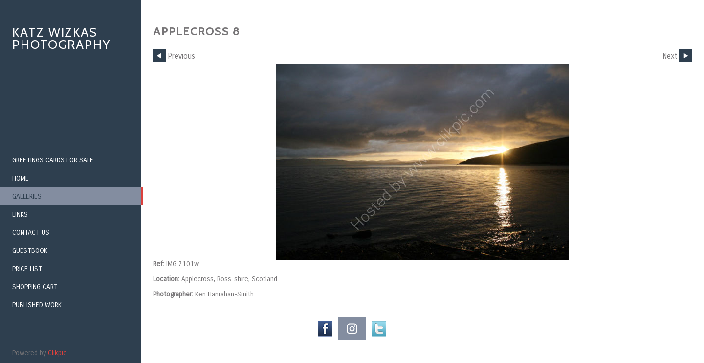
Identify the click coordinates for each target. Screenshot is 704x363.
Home (20, 178)
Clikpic (57, 353)
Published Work (37, 305)
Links (20, 214)
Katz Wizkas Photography (61, 38)
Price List (27, 269)
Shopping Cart (35, 287)
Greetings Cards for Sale (52, 160)
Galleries (27, 196)
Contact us (30, 232)
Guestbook (29, 251)
